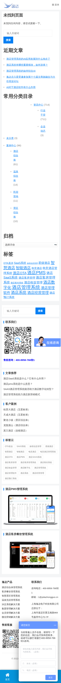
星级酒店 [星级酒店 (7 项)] (44, 263)
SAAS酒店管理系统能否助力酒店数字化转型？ (28, 389)
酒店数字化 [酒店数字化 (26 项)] (25, 468)
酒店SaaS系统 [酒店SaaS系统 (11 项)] (35, 457)
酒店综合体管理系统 (12, 587)
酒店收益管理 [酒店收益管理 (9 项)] (33, 282)
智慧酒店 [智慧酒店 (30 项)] (9, 452)
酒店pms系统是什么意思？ (17, 383)
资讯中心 (38, 104)
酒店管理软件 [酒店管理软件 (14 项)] (11, 473)
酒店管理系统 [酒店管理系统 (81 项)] (26, 287)
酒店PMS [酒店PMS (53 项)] (36, 272)
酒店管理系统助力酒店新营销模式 (21, 394)
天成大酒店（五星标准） (16, 414)
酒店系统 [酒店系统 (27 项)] (19, 292)
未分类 (10, 138)
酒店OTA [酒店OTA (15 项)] (20, 273)
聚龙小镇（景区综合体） (16, 420)
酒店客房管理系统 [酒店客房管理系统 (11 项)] (28, 462)
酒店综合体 (15, 155)
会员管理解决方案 (11, 613)
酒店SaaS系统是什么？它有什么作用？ (24, 378)
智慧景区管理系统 (11, 596)
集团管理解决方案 (11, 608)
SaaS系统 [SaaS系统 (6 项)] (20, 263)
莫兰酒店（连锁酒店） (15, 430)
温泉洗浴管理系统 (11, 600)
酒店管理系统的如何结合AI (20, 70)
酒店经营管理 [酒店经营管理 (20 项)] (38, 292)
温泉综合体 (15, 176)
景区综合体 (15, 212)
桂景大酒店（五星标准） (16, 409)
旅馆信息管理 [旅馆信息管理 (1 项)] (32, 263)
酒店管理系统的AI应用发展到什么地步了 (28, 58)
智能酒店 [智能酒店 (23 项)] (23, 268)
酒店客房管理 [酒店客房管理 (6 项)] (27, 277)
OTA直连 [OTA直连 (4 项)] (8, 263)
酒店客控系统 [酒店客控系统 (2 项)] (17, 283)
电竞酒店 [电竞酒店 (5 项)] (37, 268)
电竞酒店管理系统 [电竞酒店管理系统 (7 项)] (48, 452)
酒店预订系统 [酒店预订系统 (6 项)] (11, 478)
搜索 (8, 40)
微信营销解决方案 (11, 617)
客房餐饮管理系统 (11, 591)
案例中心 (11, 145)
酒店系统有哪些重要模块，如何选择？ (27, 64)
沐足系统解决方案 (11, 604)
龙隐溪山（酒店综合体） (16, 425)
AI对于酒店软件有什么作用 (20, 87)
